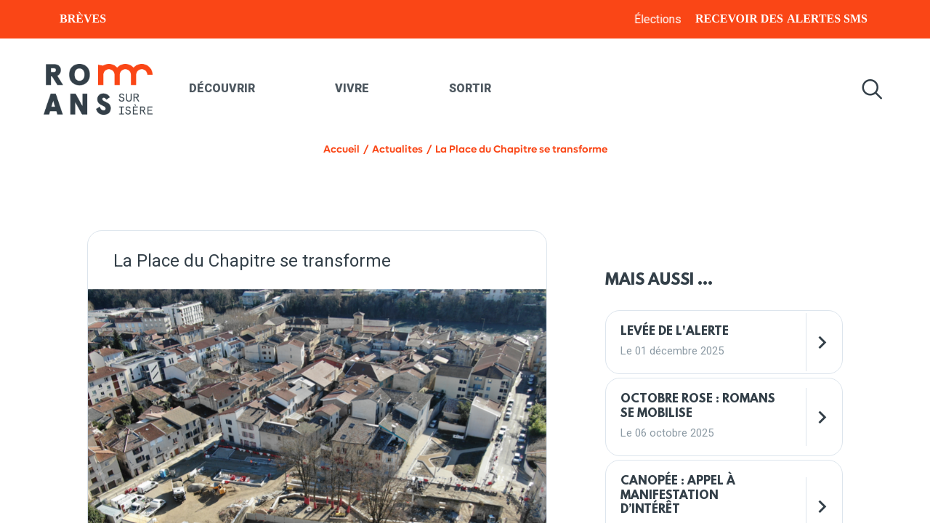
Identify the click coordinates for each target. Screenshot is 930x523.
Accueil (341, 149)
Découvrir (222, 88)
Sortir (470, 88)
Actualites (397, 149)
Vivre (352, 88)
